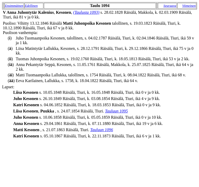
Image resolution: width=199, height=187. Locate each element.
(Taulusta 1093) (86, 12)
